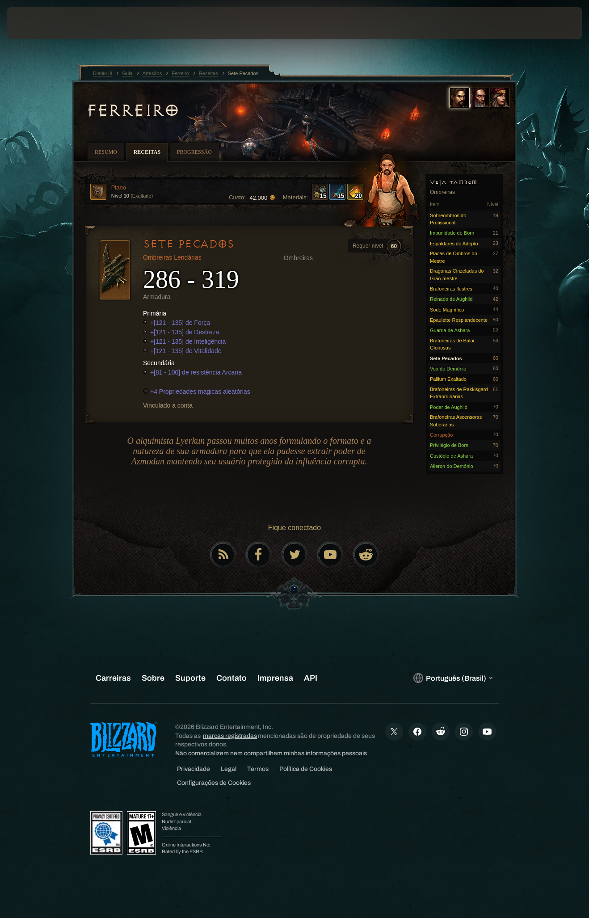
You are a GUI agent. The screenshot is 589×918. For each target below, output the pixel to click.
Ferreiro (132, 110)
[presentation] (35, 23)
